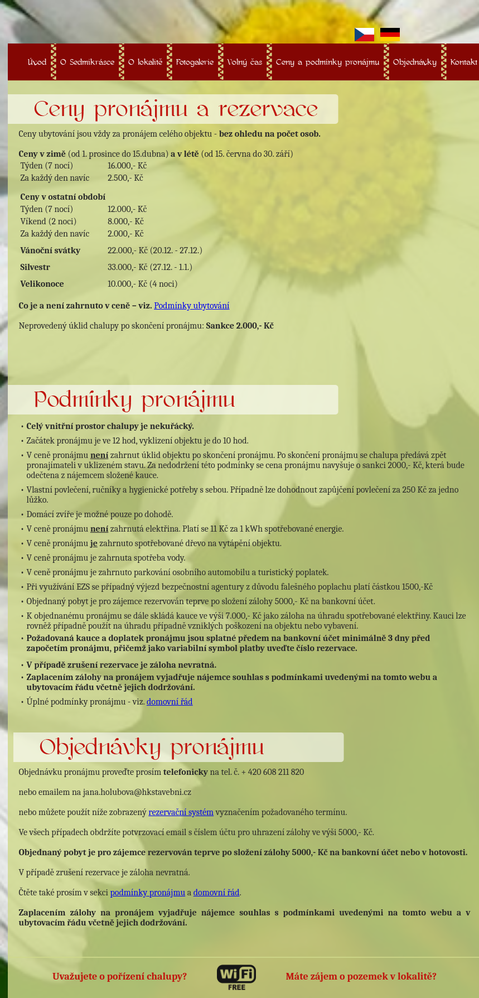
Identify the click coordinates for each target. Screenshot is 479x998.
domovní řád (170, 702)
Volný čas (245, 61)
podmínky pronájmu (147, 893)
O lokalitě (145, 61)
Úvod (37, 61)
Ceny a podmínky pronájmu (327, 61)
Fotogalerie (195, 61)
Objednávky (415, 61)
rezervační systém (181, 812)
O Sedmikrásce (87, 61)
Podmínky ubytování (191, 306)
